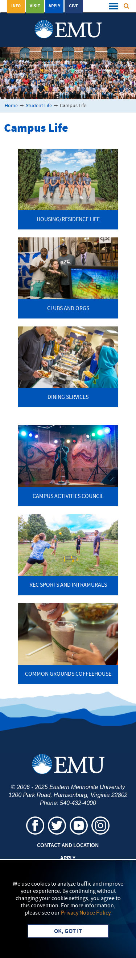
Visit (35, 6)
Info (16, 6)
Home (11, 106)
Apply (54, 6)
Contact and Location (68, 846)
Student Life (39, 106)
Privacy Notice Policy (85, 913)
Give (73, 6)
